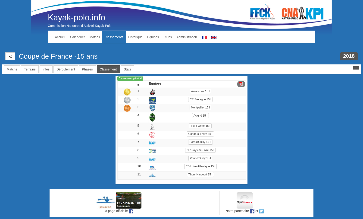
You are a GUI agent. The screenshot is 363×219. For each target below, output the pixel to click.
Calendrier (77, 37)
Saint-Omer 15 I (200, 125)
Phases (87, 69)
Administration (186, 37)
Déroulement (65, 69)
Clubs (167, 37)
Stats (127, 69)
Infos (46, 69)
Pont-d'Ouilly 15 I (200, 158)
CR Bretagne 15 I (200, 99)
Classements (114, 37)
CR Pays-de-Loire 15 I (200, 150)
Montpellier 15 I (200, 107)
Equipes (153, 37)
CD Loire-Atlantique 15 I (200, 166)
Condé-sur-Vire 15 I (200, 134)
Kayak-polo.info (76, 17)
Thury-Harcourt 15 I (200, 174)
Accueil (60, 37)
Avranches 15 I (200, 91)
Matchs (95, 37)
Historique (135, 37)
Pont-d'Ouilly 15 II (200, 142)
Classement (108, 69)
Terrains (30, 69)
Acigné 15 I (200, 115)
